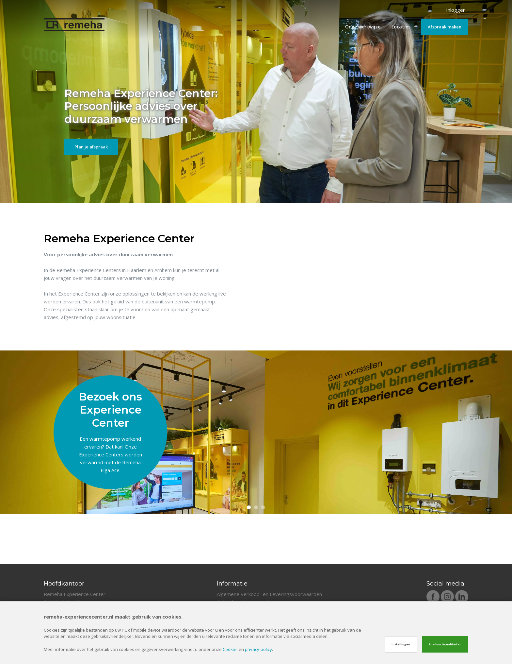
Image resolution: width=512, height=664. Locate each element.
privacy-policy (258, 649)
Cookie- (230, 649)
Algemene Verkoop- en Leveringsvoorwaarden (269, 594)
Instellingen (401, 644)
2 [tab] (256, 558)
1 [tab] (249, 558)
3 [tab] (263, 558)
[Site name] (74, 20)
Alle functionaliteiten (445, 644)
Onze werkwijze (362, 27)
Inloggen (456, 10)
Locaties (401, 27)
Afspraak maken (444, 27)
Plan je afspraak (91, 147)
